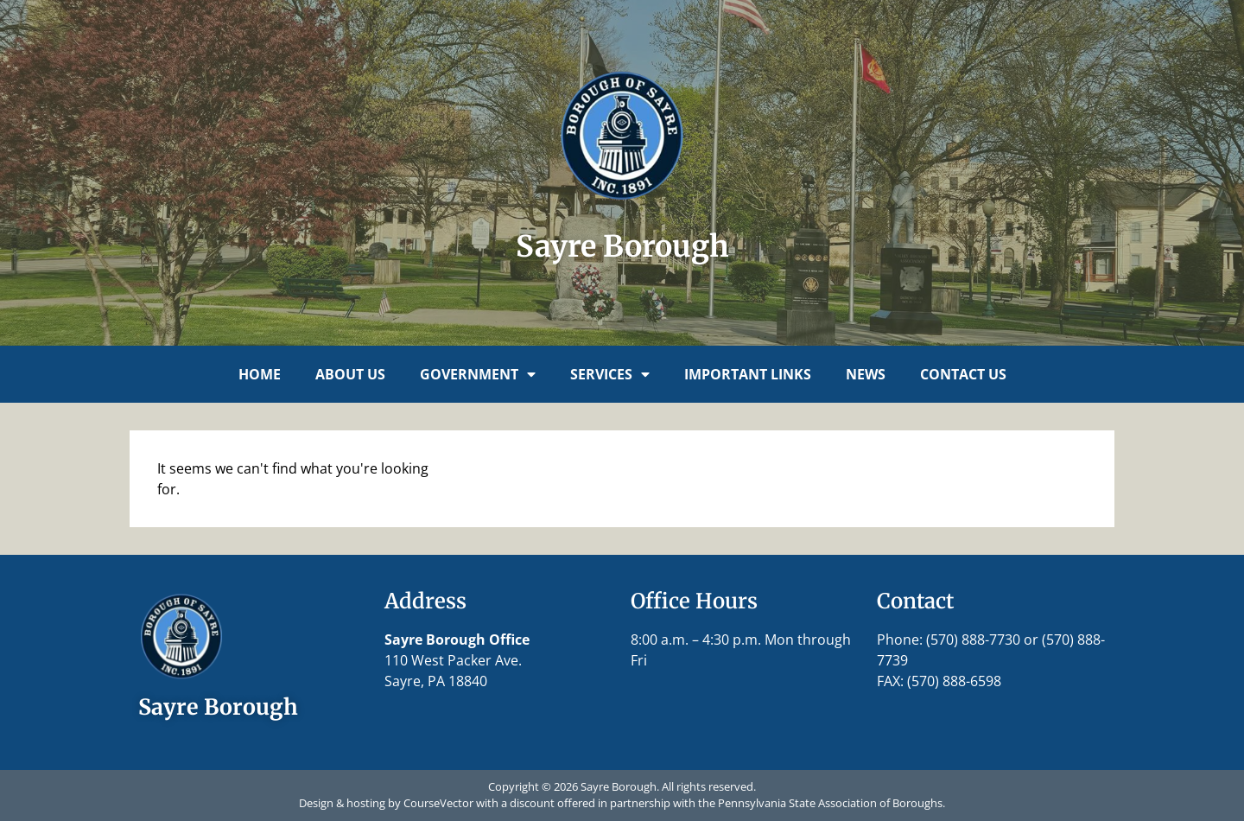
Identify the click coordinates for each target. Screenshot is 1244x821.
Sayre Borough (622, 246)
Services (610, 374)
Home (259, 374)
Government (478, 374)
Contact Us (963, 374)
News (865, 374)
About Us (350, 374)
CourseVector (438, 803)
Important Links (747, 374)
